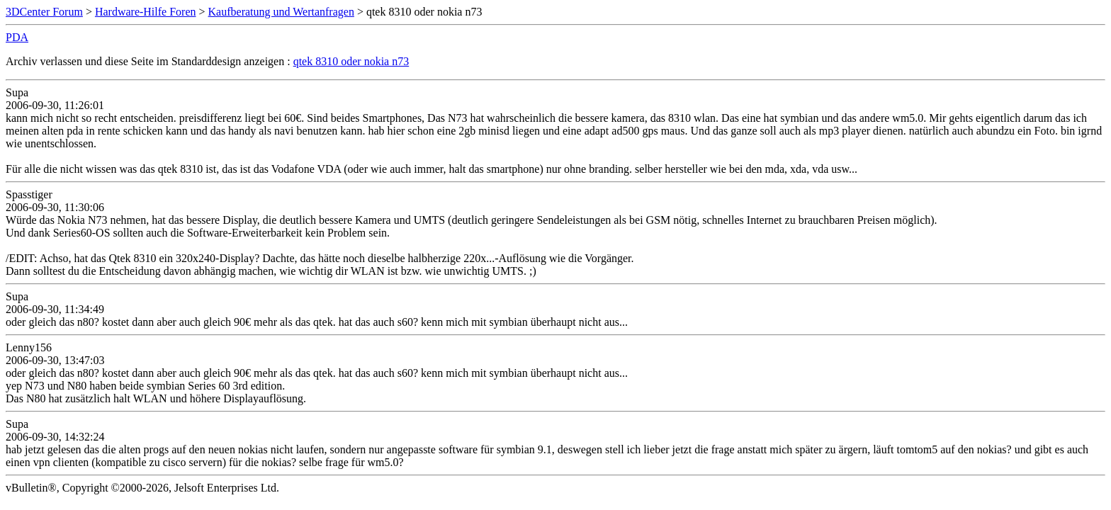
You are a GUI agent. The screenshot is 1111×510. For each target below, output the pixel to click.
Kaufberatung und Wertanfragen (281, 12)
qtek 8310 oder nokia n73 (351, 61)
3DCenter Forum (44, 12)
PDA (17, 37)
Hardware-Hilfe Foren (145, 12)
